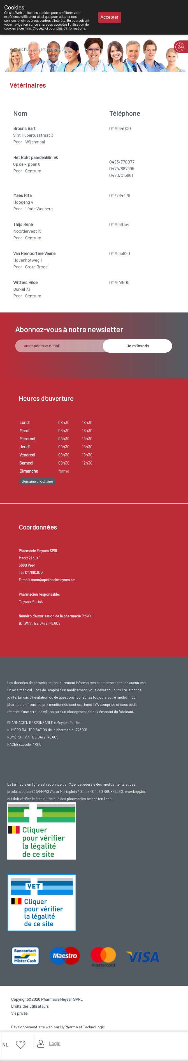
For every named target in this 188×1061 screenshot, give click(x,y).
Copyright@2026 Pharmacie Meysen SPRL (47, 999)
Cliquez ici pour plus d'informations (59, 28)
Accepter (110, 17)
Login (54, 1043)
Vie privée (19, 1013)
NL (5, 1044)
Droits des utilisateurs (30, 1006)
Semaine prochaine (37, 481)
